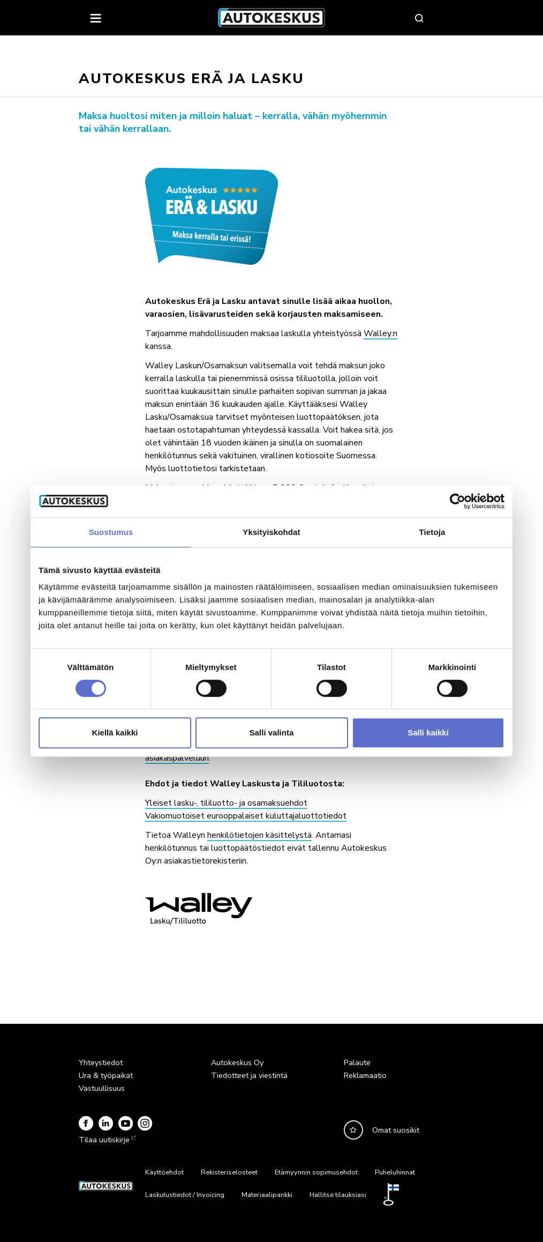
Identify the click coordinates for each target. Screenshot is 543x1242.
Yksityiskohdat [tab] (271, 532)
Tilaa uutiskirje (106, 1139)
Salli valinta (272, 732)
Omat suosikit (395, 1130)
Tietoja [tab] (432, 532)
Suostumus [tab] (111, 532)
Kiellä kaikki (115, 732)
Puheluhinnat (395, 1172)
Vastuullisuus (102, 1088)
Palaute (357, 1062)
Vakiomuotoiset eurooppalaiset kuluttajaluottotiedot (245, 816)
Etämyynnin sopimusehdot (316, 1172)
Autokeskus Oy (237, 1062)
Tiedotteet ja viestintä (249, 1075)
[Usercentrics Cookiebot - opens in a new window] (457, 501)
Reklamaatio (365, 1075)
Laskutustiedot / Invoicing (184, 1195)
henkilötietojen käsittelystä (259, 835)
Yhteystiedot (101, 1062)
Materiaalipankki (267, 1195)
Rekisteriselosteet (229, 1172)
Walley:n (380, 333)
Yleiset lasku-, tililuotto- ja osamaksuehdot (226, 803)
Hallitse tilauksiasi (338, 1195)
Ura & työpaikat (106, 1075)
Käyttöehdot (164, 1172)
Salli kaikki (428, 732)
